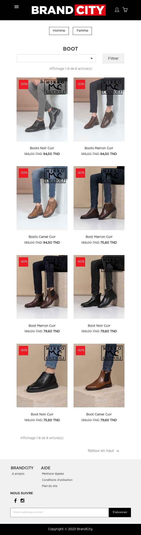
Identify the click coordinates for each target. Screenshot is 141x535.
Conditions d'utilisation (57, 480)
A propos (18, 473)
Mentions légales (53, 473)
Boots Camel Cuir (42, 237)
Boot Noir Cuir (99, 325)
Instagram (22, 500)
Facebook (14, 500)
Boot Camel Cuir (99, 414)
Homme (59, 30)
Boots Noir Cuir (42, 148)
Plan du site (49, 486)
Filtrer (113, 58)
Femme (82, 30)
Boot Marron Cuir (99, 237)
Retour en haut (104, 451)
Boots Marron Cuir (99, 148)
